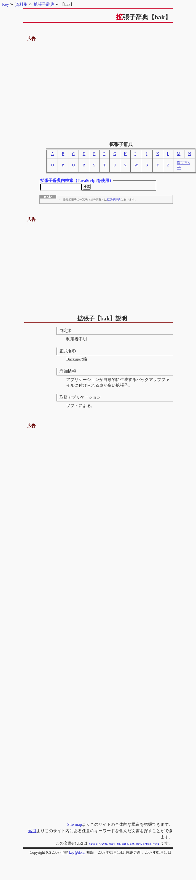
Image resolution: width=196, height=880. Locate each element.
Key (5, 4)
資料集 (21, 4)
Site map (74, 824)
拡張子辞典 (114, 200)
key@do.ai (77, 852)
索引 (32, 831)
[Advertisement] (98, 89)
